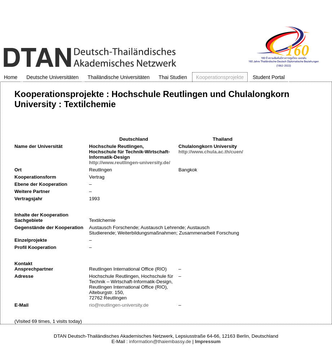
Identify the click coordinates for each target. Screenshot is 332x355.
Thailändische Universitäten (119, 77)
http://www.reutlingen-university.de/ (129, 162)
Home (10, 77)
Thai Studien (173, 77)
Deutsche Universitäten (52, 77)
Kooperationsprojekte (220, 77)
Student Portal (269, 77)
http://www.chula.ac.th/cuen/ (210, 151)
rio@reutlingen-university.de (119, 305)
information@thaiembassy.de (160, 341)
